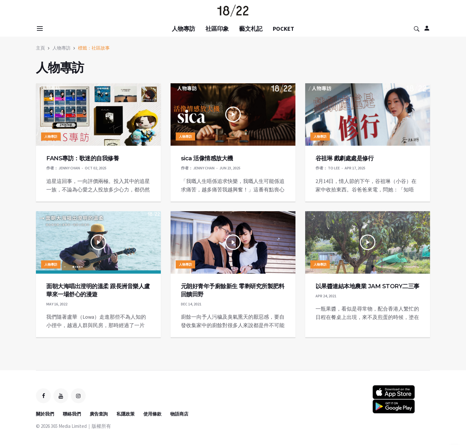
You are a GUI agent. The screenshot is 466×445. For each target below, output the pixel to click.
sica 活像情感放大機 (207, 158)
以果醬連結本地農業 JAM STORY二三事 (367, 286)
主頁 (40, 48)
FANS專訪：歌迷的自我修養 (82, 158)
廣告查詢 (99, 414)
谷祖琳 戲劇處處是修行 (345, 158)
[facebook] (43, 395)
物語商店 (179, 414)
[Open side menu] (39, 28)
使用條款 (152, 414)
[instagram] (78, 395)
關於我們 (45, 414)
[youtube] (60, 395)
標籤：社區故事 (94, 48)
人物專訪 (183, 28)
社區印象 (217, 28)
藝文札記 (250, 28)
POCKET (283, 28)
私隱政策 (125, 414)
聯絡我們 (72, 414)
